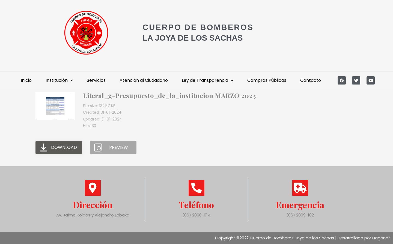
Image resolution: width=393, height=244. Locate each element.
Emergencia (300, 204)
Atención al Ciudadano (144, 80)
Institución (59, 80)
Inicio (26, 80)
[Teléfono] (196, 188)
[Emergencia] (300, 188)
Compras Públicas (266, 80)
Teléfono (196, 204)
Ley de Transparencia (207, 80)
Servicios (96, 80)
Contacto (310, 80)
